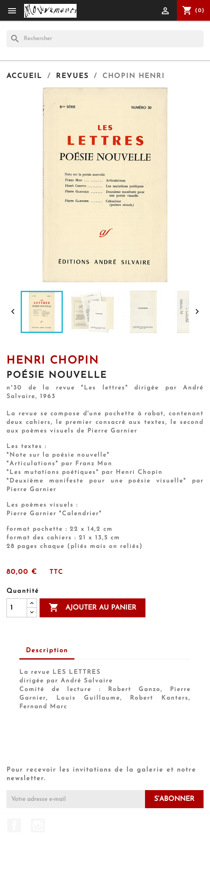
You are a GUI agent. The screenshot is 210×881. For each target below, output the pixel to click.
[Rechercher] (105, 38)
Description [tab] (47, 651)
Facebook (14, 825)
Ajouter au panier (92, 607)
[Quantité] (16, 607)
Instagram (38, 825)
